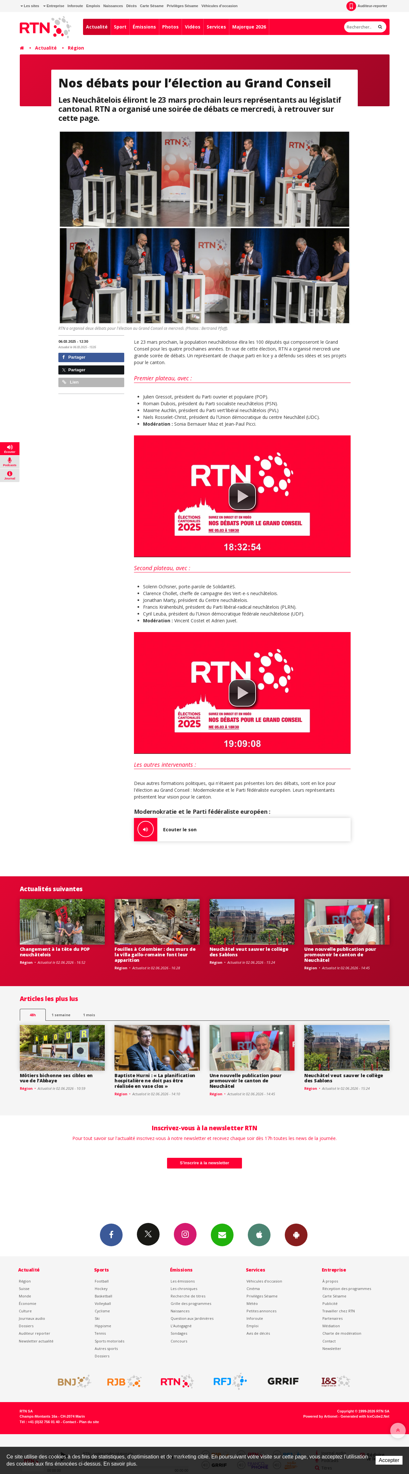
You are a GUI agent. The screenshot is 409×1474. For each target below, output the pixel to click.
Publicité (330, 1303)
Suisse (24, 1288)
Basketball (103, 1296)
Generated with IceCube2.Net (365, 1416)
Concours (179, 1341)
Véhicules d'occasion (219, 6)
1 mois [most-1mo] (89, 1014)
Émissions (144, 27)
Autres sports (106, 1348)
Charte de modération (341, 1333)
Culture (25, 1311)
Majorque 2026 (249, 27)
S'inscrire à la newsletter (204, 1162)
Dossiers (26, 1326)
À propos (330, 1281)
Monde (25, 1296)
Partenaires (332, 1318)
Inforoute (75, 6)
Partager (73, 357)
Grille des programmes (191, 1303)
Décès (131, 6)
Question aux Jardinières (192, 1318)
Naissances (113, 6)
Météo (252, 1303)
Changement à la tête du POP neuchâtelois (55, 952)
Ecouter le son (165, 829)
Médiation (331, 1326)
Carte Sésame (152, 6)
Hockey (101, 1288)
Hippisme (103, 1326)
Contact (329, 1341)
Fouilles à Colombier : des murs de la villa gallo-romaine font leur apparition (154, 954)
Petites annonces (261, 1311)
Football (102, 1281)
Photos (170, 27)
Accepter (389, 1460)
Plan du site (89, 1422)
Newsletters (222, 1235)
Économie (27, 1303)
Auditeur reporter (34, 1333)
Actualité (97, 27)
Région (76, 48)
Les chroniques (184, 1288)
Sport (120, 27)
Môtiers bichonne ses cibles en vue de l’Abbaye (56, 1078)
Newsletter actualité (36, 1341)
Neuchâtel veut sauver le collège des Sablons (249, 952)
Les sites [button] (29, 6)
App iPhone (259, 1235)
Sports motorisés (109, 1341)
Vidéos (192, 27)
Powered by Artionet (320, 1416)
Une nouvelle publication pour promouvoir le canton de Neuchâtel (340, 954)
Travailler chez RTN (338, 1311)
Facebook (111, 1235)
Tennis (100, 1333)
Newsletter (331, 1348)
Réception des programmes (346, 1288)
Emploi (253, 1326)
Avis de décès (258, 1333)
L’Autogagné (181, 1326)
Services (216, 27)
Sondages (179, 1333)
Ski (97, 1318)
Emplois (93, 6)
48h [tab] (33, 1014)
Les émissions (183, 1281)
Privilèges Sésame (182, 6)
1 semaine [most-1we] (61, 1014)
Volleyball (103, 1303)
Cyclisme (102, 1311)
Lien (70, 382)
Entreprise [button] (53, 6)
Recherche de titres (188, 1296)
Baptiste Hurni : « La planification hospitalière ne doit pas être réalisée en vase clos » (154, 1080)
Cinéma (253, 1288)
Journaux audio (32, 1318)
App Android (296, 1235)
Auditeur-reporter (366, 6)
